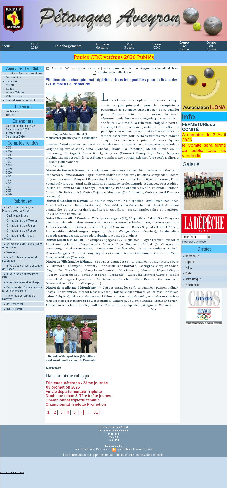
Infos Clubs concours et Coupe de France (22, 267)
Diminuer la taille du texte (113, 72)
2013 (7, 147)
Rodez (7, 89)
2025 (7, 190)
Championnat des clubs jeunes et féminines (22, 245)
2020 (7, 172)
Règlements (10, 111)
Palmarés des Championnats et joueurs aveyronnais (22, 289)
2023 (7, 183)
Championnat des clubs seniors (18, 237)
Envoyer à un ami (80, 68)
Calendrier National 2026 (18, 126)
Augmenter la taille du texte (157, 68)
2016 (7, 158)
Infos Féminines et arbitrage (20, 282)
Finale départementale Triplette (74, 391)
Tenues (7, 115)
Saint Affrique (12, 92)
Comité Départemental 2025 (22, 73)
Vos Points (129, 46)
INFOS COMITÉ (13, 309)
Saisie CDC (156, 46)
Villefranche (11, 96)
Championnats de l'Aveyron (20, 220)
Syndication (124, 449)
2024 (7, 187)
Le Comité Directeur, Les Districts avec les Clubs (18, 209)
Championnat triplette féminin (73, 400)
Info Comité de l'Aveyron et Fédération (19, 259)
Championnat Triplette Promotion (76, 404)
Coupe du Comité (211, 46)
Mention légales (114, 446)
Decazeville (11, 77)
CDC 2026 (34, 46)
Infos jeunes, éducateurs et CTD (20, 275)
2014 (7, 151)
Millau (7, 85)
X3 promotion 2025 (63, 387)
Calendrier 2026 (13, 136)
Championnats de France (19, 230)
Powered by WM (143, 449)
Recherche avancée (194, 241)
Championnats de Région (19, 225)
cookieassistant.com (12, 472)
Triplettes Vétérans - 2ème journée (77, 383)
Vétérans (9, 252)
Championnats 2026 (15, 129)
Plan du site (103, 449)
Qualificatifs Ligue (15, 215)
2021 (7, 176)
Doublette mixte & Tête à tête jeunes (78, 396)
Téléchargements (68, 46)
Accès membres (84, 449)
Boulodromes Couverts (18, 100)
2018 (7, 165)
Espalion (9, 81)
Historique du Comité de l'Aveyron (18, 297)
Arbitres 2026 (11, 133)
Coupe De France (184, 46)
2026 (7, 194)
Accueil (7, 46)
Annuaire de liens (102, 46)
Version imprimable (115, 68)
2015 (7, 154)
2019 (7, 169)
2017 (7, 162)
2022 (7, 180)
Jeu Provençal (12, 304)
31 (95, 412)
